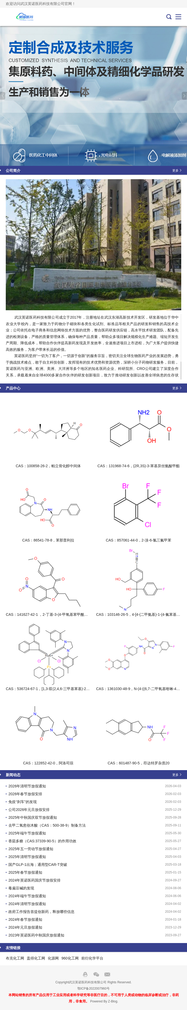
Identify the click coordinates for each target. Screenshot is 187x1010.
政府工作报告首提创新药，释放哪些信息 (41, 912)
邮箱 (107, 974)
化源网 (53, 958)
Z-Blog (112, 1001)
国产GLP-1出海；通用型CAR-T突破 (37, 864)
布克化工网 (15, 958)
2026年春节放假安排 (25, 794)
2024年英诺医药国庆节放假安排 (34, 880)
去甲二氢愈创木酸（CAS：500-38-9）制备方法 (47, 825)
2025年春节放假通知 (25, 872)
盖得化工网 (36, 958)
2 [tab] (95, 156)
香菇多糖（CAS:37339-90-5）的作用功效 (42, 841)
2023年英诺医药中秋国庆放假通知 (36, 935)
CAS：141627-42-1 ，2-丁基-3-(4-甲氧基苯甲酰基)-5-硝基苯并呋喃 (61, 614)
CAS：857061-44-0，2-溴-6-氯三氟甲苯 (138, 540)
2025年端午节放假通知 (27, 833)
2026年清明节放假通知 (27, 786)
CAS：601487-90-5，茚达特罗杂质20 (138, 763)
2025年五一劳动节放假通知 (30, 849)
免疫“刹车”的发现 (22, 802)
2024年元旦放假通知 (25, 927)
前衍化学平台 (92, 958)
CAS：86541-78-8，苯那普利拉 (48, 540)
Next (184, 96)
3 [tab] (99, 156)
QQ (85, 974)
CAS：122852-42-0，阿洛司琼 (48, 763)
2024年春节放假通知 (25, 919)
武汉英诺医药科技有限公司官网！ (23, 17)
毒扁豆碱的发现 (21, 888)
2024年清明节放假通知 (27, 904)
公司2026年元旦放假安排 (29, 810)
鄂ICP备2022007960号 (93, 988)
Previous (2, 96)
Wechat (96, 974)
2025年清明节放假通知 (27, 857)
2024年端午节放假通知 (27, 896)
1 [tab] (89, 156)
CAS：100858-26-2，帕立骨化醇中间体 (48, 466)
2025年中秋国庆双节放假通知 (32, 817)
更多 (175, 170)
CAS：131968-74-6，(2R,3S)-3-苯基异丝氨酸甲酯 (139, 466)
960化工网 (69, 958)
